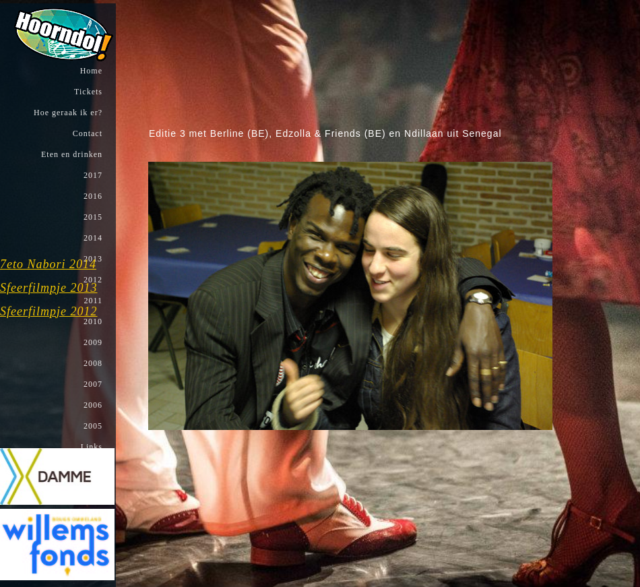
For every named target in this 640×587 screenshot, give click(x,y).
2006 (91, 405)
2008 (91, 363)
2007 (91, 384)
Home (89, 70)
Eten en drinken (70, 154)
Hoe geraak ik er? (66, 112)
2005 (91, 426)
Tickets (86, 91)
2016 (91, 196)
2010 (91, 321)
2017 (91, 175)
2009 (91, 342)
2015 (91, 217)
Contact (86, 133)
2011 (91, 300)
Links (90, 447)
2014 (91, 238)
